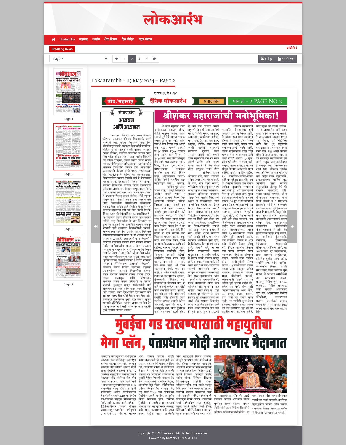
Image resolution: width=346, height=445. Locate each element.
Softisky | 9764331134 (181, 438)
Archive (284, 59)
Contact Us (67, 39)
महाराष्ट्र (83, 39)
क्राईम (96, 39)
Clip (266, 58)
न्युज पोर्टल (145, 39)
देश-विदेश (128, 39)
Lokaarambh (171, 433)
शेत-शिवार (110, 39)
